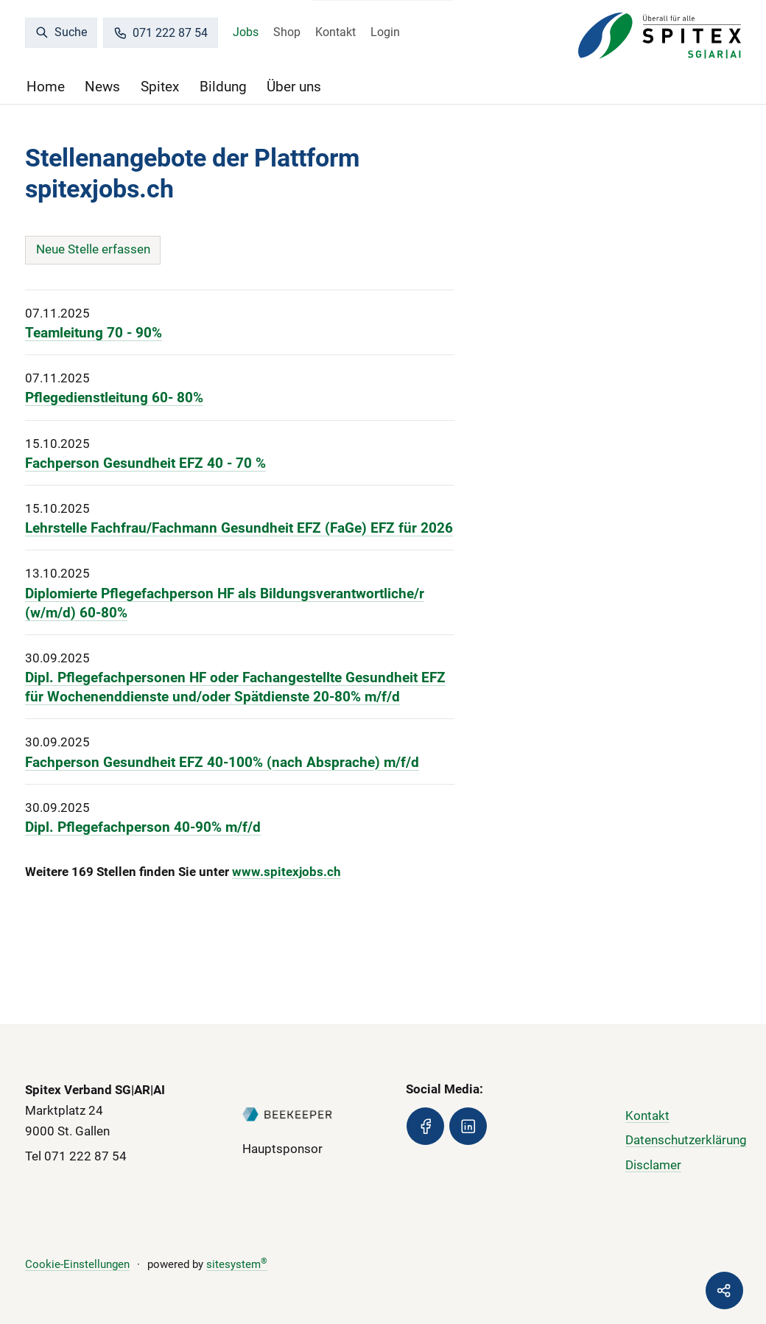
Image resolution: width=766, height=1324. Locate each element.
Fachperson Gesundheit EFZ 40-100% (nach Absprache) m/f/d (222, 762)
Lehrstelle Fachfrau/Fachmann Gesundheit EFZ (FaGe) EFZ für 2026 (239, 528)
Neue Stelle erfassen (93, 249)
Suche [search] (61, 32)
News (102, 86)
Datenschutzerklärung (686, 1139)
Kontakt (335, 32)
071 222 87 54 (160, 33)
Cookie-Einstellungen (77, 1264)
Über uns (294, 86)
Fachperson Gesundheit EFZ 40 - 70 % (145, 463)
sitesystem (236, 1264)
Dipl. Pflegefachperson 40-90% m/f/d (143, 827)
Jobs (246, 32)
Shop (287, 32)
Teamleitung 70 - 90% (93, 333)
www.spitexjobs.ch (286, 871)
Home (46, 86)
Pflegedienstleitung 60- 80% (114, 398)
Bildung (223, 86)
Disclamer (653, 1164)
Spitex (160, 86)
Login (385, 32)
